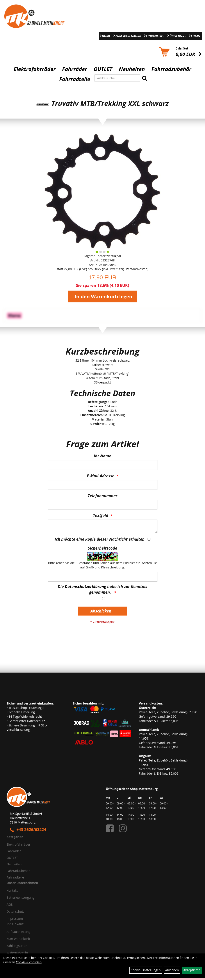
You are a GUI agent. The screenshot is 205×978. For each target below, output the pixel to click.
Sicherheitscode (102, 548)
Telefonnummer (102, 495)
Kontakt (12, 890)
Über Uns (177, 36)
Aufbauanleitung (18, 932)
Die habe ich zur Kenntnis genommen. (102, 589)
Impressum (15, 918)
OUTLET (103, 69)
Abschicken (100, 611)
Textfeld (100, 515)
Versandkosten (136, 269)
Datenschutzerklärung (85, 586)
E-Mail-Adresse (100, 475)
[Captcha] (102, 577)
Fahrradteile (74, 79)
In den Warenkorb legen (103, 296)
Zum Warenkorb (128, 36)
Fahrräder (74, 69)
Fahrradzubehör (171, 69)
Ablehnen (172, 970)
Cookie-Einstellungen (146, 970)
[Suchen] (144, 78)
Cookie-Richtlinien (29, 962)
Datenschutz (15, 911)
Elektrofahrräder (34, 69)
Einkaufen (155, 36)
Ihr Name (102, 455)
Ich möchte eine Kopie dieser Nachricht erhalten (99, 539)
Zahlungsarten (17, 946)
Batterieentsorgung (20, 897)
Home (106, 36)
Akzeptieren (191, 970)
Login (195, 36)
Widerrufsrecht (17, 953)
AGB (10, 904)
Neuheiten (132, 69)
